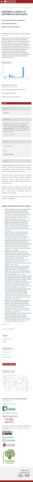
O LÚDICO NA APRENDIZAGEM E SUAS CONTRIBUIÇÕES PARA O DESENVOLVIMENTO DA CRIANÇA (18, 307)
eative (14, 428)
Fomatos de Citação (9, 134)
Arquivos (9, 7)
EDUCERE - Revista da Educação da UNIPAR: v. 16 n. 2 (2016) (17, 237)
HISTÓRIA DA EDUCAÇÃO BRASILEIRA (17, 318)
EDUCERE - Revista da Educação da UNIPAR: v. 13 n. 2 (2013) (17, 310)
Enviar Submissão (9, 364)
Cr (11, 428)
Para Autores (5, 354)
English (4, 341)
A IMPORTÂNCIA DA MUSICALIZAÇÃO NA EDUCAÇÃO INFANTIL (16, 235)
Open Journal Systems (8, 329)
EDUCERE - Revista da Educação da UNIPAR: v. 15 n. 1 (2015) (18, 249)
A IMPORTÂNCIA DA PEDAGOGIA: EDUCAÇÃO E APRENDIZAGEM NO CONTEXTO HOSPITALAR (18, 271)
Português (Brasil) (7, 339)
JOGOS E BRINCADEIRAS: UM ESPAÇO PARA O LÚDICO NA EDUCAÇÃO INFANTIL (17, 226)
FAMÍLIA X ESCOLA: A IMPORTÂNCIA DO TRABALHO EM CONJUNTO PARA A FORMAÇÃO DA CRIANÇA (17, 295)
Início (3, 7)
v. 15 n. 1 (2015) (16, 7)
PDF (5, 103)
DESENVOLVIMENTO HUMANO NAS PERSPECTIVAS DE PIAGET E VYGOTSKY (17, 246)
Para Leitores (5, 352)
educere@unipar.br (11, 404)
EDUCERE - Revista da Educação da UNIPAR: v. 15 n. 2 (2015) (18, 320)
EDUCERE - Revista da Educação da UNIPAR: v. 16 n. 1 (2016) (17, 218)
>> (9, 324)
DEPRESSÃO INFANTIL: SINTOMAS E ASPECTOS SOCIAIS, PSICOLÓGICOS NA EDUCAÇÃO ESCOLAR (18, 215)
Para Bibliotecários (7, 357)
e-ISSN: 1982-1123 (7, 401)
